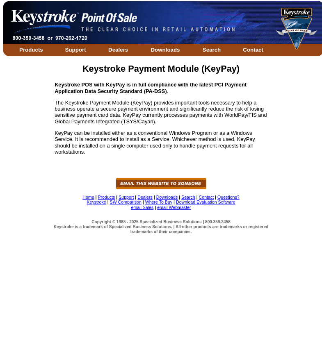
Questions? (228, 197)
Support (75, 50)
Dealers (118, 50)
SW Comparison (126, 202)
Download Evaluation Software (205, 202)
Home (88, 197)
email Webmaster (174, 207)
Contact (253, 50)
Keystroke (96, 202)
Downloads (165, 50)
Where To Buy (158, 202)
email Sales (142, 207)
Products (31, 50)
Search (212, 50)
